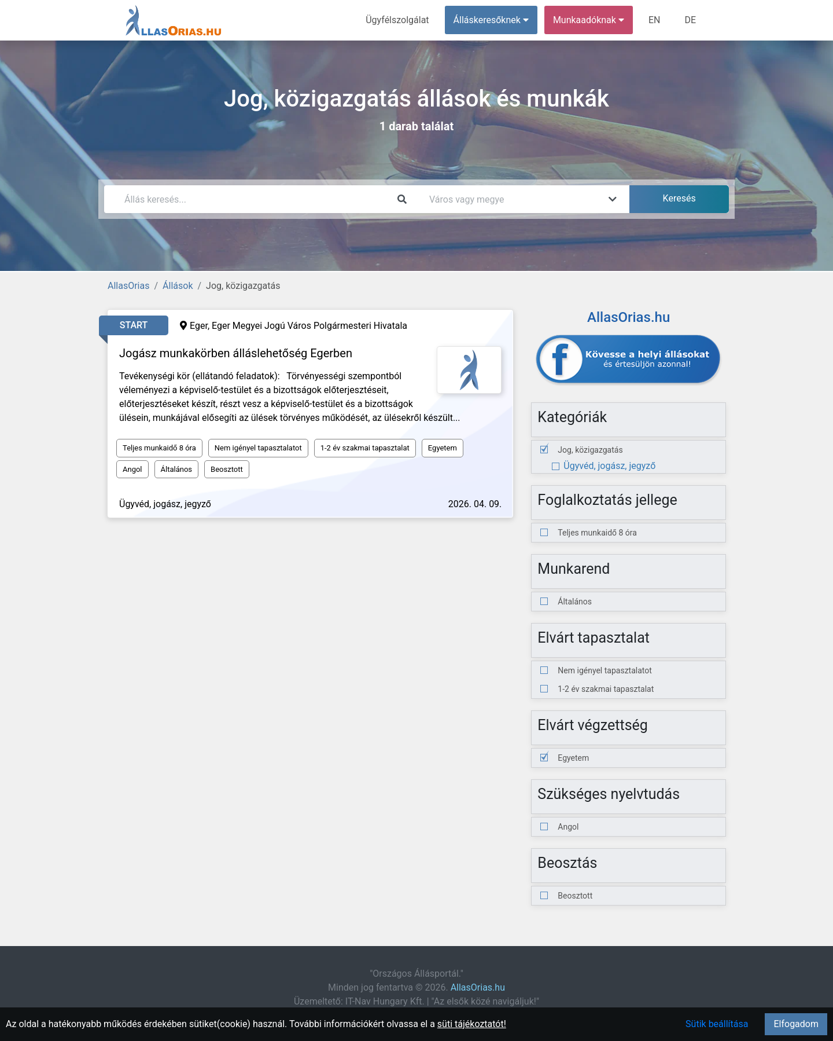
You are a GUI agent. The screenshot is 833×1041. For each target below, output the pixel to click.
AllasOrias (128, 285)
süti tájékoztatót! (471, 1023)
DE (690, 19)
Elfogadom (796, 1023)
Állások (178, 285)
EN (654, 19)
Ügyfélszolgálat (397, 19)
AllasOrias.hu (478, 987)
